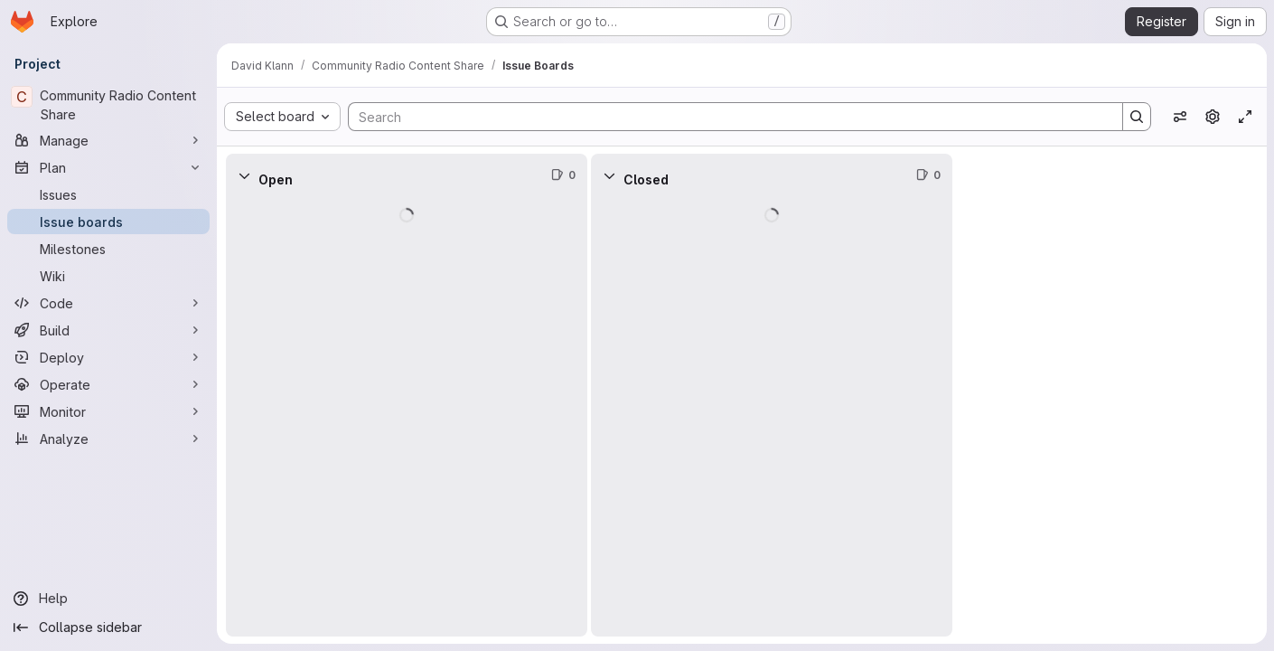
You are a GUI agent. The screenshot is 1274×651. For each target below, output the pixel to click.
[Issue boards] (108, 221)
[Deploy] (108, 357)
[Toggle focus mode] (1245, 116)
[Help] (108, 598)
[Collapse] (244, 175)
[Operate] (108, 384)
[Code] (108, 303)
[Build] (108, 330)
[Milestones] (108, 248)
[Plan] (108, 167)
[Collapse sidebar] (108, 627)
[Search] (726, 116)
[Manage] (108, 140)
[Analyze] (108, 438)
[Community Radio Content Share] (108, 105)
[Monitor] (108, 411)
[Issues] (108, 194)
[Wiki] (108, 275)
